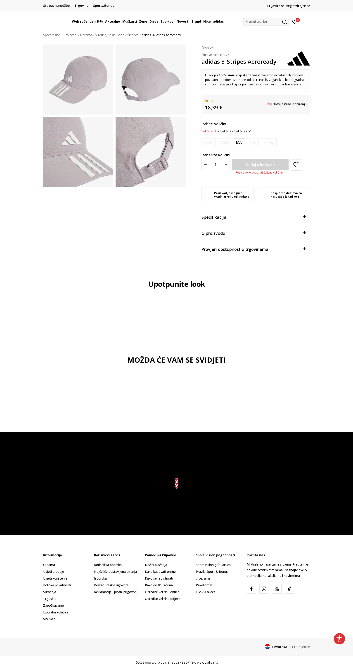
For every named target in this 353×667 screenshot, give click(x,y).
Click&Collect (205, 592)
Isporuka (100, 578)
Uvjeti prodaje (53, 571)
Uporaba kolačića (56, 612)
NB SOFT (185, 663)
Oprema (86, 35)
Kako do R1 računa (159, 585)
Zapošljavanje (53, 605)
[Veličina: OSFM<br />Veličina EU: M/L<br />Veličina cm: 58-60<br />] (239, 142)
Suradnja (49, 592)
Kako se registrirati (159, 578)
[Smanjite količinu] (205, 164)
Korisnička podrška (108, 565)
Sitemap (49, 619)
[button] (266, 22)
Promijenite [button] (301, 646)
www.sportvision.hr (157, 663)
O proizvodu (253, 233)
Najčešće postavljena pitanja (115, 571)
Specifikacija (253, 217)
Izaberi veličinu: (214, 124)
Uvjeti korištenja (55, 578)
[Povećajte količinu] (226, 164)
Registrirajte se (298, 6)
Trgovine (49, 599)
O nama (49, 565)
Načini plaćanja (156, 565)
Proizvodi (70, 35)
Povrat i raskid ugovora (111, 585)
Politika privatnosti (57, 585)
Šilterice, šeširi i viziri (109, 35)
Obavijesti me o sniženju (290, 104)
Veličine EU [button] (209, 131)
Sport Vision (52, 35)
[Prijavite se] (295, 21)
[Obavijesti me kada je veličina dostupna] (208, 142)
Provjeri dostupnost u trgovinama (253, 249)
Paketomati (204, 585)
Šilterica (133, 35)
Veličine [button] (225, 131)
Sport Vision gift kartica (213, 565)
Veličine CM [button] (243, 131)
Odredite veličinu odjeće (162, 599)
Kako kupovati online (160, 571)
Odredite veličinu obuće (162, 592)
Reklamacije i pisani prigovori (115, 592)
